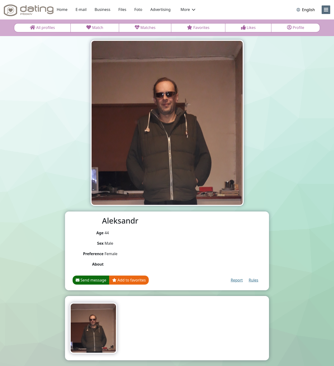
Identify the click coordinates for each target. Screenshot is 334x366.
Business (102, 9)
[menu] (326, 9)
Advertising (160, 9)
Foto (138, 9)
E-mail (81, 9)
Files (122, 9)
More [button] (188, 9)
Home (62, 9)
